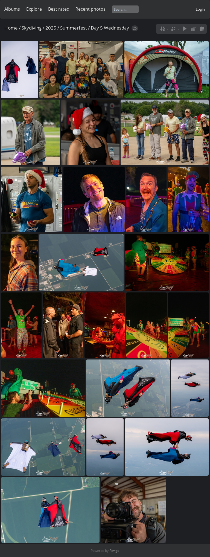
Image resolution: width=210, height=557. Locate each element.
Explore (34, 9)
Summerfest (73, 28)
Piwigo (114, 550)
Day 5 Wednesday (110, 28)
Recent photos (90, 9)
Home (11, 28)
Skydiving (32, 28)
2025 (50, 28)
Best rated (58, 9)
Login (200, 9)
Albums (12, 9)
